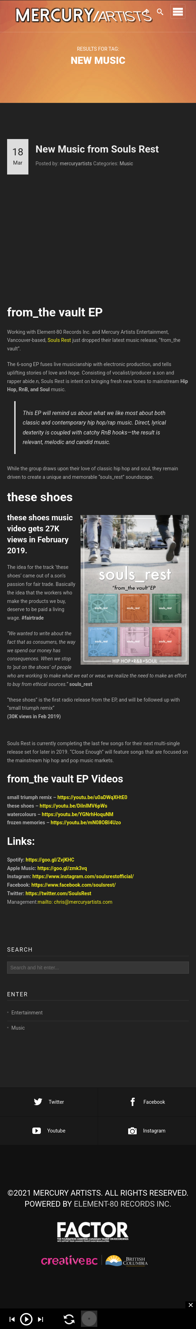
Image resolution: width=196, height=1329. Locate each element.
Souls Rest (59, 344)
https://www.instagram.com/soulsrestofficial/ (83, 880)
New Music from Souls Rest (97, 149)
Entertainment (27, 1022)
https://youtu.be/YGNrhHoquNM (78, 817)
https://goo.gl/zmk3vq (62, 871)
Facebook (147, 1102)
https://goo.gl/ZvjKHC (50, 863)
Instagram (146, 1130)
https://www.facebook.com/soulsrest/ (73, 888)
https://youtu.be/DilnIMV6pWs (73, 809)
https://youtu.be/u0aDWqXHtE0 (92, 801)
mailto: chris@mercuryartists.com (75, 905)
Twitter (49, 1102)
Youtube (48, 1130)
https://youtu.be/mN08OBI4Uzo (86, 826)
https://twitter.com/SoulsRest (58, 897)
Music (126, 163)
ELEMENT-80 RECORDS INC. (123, 1204)
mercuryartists (76, 163)
